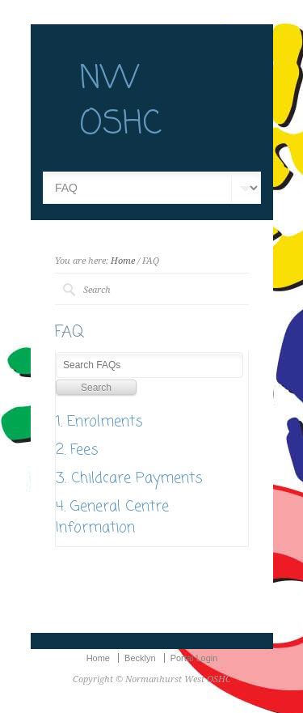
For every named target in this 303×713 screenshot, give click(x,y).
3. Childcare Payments (129, 478)
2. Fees (77, 450)
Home (123, 261)
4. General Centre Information (112, 516)
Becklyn (140, 658)
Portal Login (194, 658)
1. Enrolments (99, 421)
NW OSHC (120, 102)
